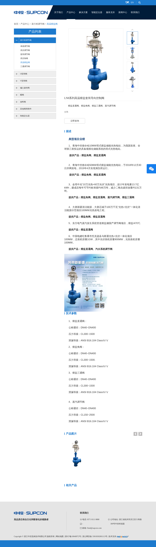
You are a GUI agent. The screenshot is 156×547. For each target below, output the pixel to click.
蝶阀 (22, 95)
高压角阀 (24, 58)
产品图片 (71, 433)
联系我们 (135, 12)
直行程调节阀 (37, 24)
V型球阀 (23, 81)
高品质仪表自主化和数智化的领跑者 (31, 519)
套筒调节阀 (25, 54)
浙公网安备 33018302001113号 (94, 536)
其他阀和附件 (25, 109)
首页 (16, 24)
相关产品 (71, 485)
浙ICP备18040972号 (73, 536)
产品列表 (34, 31)
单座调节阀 (25, 46)
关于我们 (58, 12)
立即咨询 (74, 121)
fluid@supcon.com (94, 528)
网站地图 (59, 536)
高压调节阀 (25, 50)
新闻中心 (122, 12)
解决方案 (83, 12)
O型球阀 (23, 74)
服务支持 (110, 12)
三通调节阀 (25, 66)
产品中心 (71, 12)
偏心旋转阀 (25, 88)
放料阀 (23, 102)
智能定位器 (96, 12)
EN (132, 2)
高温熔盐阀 (52, 24)
